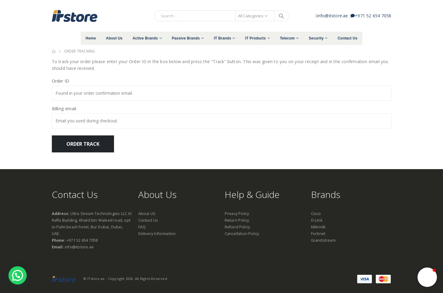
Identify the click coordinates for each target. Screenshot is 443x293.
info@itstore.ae (333, 16)
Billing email (64, 108)
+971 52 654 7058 (371, 16)
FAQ (142, 227)
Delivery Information (157, 233)
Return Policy (237, 220)
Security (316, 38)
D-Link (316, 220)
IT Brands (222, 38)
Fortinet (318, 233)
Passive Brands (186, 38)
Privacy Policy (237, 213)
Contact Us (347, 38)
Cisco (316, 213)
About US (147, 213)
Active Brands (145, 38)
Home (91, 38)
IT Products (255, 38)
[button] (427, 277)
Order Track (82, 144)
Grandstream (323, 240)
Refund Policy (237, 227)
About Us (114, 38)
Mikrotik (318, 227)
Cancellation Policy (242, 233)
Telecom (287, 38)
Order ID (60, 81)
